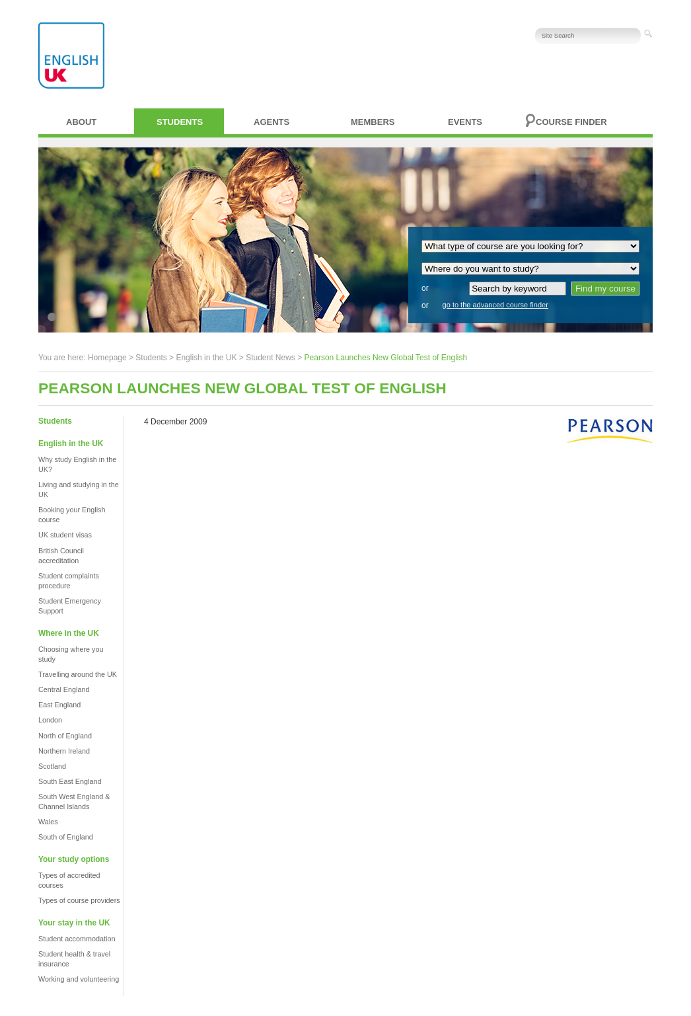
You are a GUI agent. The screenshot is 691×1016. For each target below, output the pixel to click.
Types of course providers (79, 900)
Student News (270, 357)
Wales (48, 822)
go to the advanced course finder (495, 305)
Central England (63, 689)
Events (465, 122)
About (81, 122)
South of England (65, 837)
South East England (69, 781)
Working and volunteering (78, 979)
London (50, 720)
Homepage (107, 357)
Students (180, 122)
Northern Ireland (64, 751)
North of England (65, 736)
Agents (271, 122)
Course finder (571, 122)
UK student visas (65, 535)
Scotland (52, 766)
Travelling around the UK (77, 674)
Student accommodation (76, 939)
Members (372, 122)
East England (59, 705)
